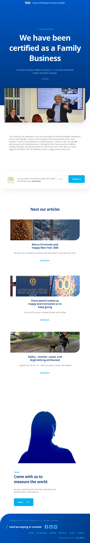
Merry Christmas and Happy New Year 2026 (45, 246)
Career (72, 533)
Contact (80, 533)
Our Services (41, 533)
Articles (52, 533)
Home (31, 533)
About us (63, 533)
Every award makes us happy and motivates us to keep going (45, 304)
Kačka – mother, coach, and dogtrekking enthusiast (45, 358)
